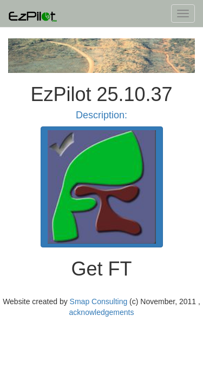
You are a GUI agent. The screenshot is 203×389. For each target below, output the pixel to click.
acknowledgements (101, 312)
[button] (102, 186)
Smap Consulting (99, 301)
